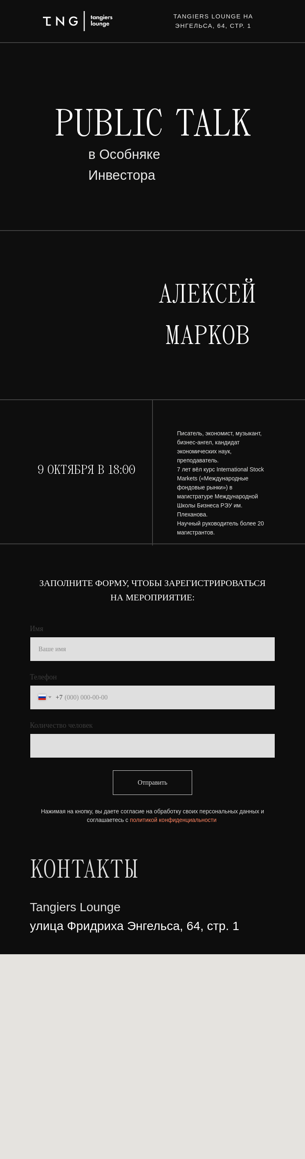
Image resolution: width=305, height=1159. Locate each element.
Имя (36, 629)
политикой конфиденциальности (173, 820)
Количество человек (61, 725)
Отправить (153, 782)
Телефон (43, 677)
